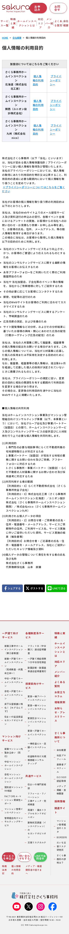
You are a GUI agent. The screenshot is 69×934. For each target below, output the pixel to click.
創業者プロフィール (61, 768)
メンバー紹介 (49, 23)
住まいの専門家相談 (37, 786)
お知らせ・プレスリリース (59, 714)
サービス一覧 (5, 23)
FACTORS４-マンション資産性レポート (13, 800)
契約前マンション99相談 (13, 789)
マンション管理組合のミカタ (61, 826)
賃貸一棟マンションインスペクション (37, 709)
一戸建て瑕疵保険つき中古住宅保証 (37, 660)
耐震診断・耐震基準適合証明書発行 (37, 669)
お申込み (37, 8)
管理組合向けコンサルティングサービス (13, 821)
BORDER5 (62, 837)
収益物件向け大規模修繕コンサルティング (37, 760)
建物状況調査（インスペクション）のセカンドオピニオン (37, 830)
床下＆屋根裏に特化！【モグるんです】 (13, 707)
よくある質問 (58, 23)
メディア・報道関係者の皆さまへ (34, 869)
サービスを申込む (8, 857)
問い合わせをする (24, 857)
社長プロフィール (61, 757)
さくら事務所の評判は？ (61, 859)
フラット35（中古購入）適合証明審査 (37, 649)
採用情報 (59, 801)
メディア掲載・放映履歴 (61, 790)
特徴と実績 (13, 23)
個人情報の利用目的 (38, 80)
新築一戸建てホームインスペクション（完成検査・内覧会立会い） (13, 666)
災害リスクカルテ (37, 842)
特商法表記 (4, 869)
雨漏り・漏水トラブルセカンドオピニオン (37, 813)
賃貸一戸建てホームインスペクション (37, 734)
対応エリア (40, 23)
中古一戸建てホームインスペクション (13, 682)
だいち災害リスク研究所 (61, 846)
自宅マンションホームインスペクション (13, 778)
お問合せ (57, 8)
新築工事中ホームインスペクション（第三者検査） (13, 649)
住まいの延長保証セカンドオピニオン (13, 720)
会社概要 (61, 750)
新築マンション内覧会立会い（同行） (13, 752)
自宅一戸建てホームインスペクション (13, 695)
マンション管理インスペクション (13, 810)
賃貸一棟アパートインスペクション (37, 698)
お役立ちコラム (59, 694)
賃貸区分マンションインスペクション (37, 722)
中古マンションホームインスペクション (13, 765)
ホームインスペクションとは (26, 23)
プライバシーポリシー (55, 80)
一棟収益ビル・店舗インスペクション (37, 747)
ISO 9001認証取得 (62, 779)
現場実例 (59, 702)
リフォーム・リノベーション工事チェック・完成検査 (37, 799)
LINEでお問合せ (40, 857)
